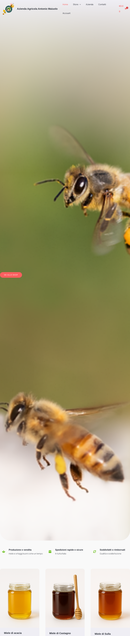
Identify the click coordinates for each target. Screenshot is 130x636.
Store (75, 4)
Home (65, 4)
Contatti (98, 4)
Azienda (87, 4)
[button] (78, 4)
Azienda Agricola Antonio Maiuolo (37, 8)
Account (66, 13)
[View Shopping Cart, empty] (122, 9)
